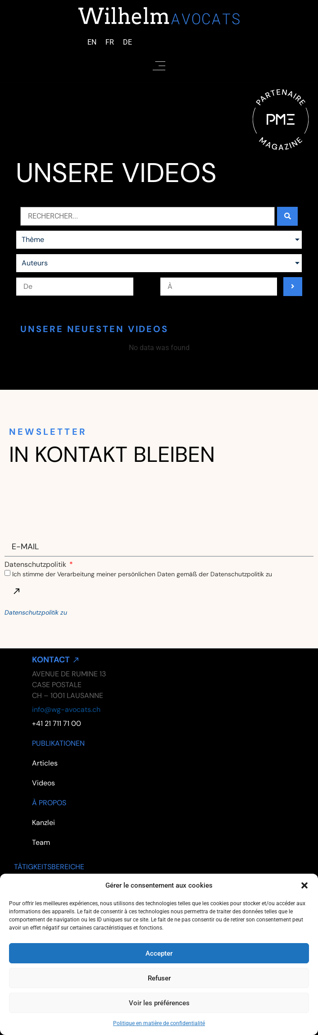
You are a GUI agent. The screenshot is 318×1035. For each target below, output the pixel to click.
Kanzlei (43, 822)
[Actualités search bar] (147, 216)
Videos (43, 783)
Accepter (159, 953)
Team (41, 842)
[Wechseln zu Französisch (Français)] (109, 42)
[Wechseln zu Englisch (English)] (92, 42)
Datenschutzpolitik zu (36, 612)
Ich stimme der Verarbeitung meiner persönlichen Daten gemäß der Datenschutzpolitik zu (142, 574)
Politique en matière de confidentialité (159, 1023)
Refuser (159, 978)
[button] (304, 885)
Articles (45, 763)
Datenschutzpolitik (36, 564)
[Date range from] (74, 286)
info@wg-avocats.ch (66, 709)
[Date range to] (218, 286)
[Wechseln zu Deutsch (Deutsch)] (127, 42)
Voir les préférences (159, 1003)
